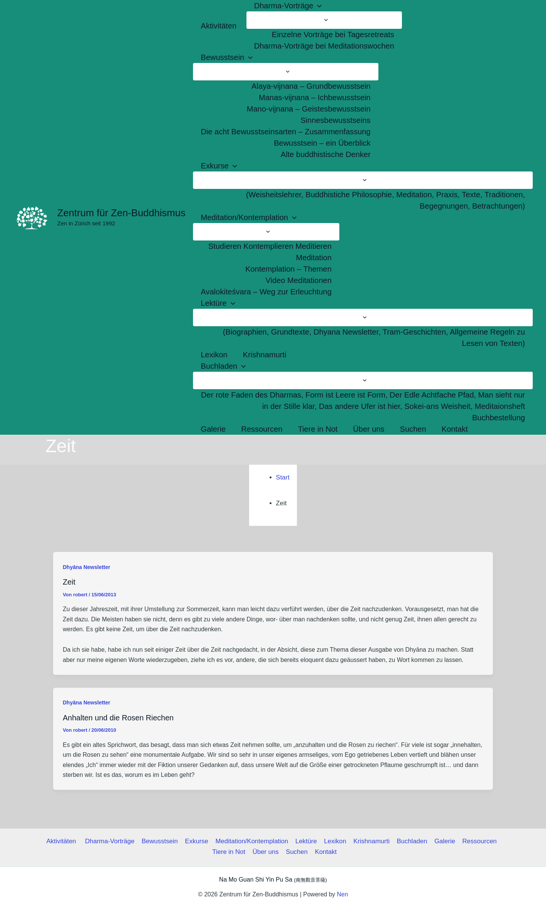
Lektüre (306, 841)
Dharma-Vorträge (112, 841)
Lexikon (334, 841)
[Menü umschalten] (324, 20)
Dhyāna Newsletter (86, 567)
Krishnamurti (370, 841)
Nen (342, 894)
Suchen (297, 851)
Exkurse (197, 841)
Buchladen (409, 841)
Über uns (266, 851)
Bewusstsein (162, 841)
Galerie (441, 841)
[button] (317, 5)
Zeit (69, 582)
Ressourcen (475, 841)
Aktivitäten (65, 841)
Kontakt (325, 851)
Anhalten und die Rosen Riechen (118, 718)
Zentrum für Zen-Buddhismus (121, 212)
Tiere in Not (229, 851)
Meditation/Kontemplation (252, 841)
